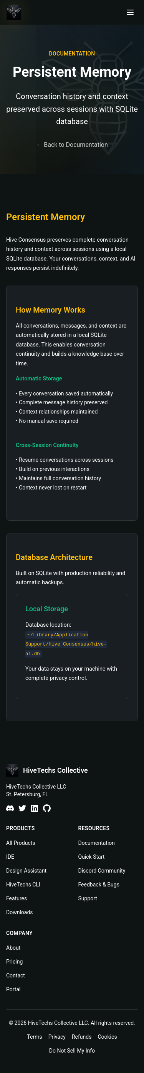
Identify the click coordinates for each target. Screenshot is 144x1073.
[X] (22, 808)
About (13, 948)
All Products (20, 843)
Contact (15, 975)
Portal (13, 989)
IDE (10, 857)
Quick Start (91, 857)
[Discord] (10, 808)
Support (87, 898)
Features (16, 898)
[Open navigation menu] (130, 12)
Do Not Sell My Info (72, 1051)
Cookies (107, 1037)
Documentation (96, 843)
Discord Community (102, 871)
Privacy (57, 1037)
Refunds (82, 1037)
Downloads (19, 912)
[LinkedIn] (34, 808)
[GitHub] (47, 808)
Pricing (14, 962)
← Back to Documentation (72, 144)
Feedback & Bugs (98, 884)
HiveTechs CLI (23, 884)
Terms (34, 1037)
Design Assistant (26, 871)
